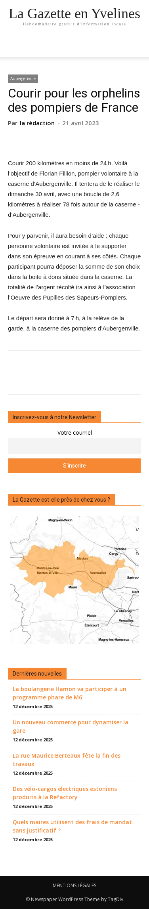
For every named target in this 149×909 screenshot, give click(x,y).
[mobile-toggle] (13, 46)
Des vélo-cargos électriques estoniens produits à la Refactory (65, 793)
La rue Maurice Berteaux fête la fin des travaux (66, 760)
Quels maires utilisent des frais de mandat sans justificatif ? (72, 826)
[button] (138, 46)
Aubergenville (23, 78)
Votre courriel (74, 432)
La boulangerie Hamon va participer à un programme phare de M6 (69, 693)
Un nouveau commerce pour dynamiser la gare (70, 726)
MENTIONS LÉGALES (74, 885)
